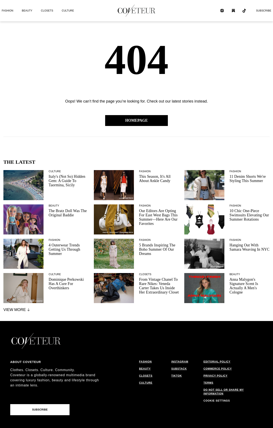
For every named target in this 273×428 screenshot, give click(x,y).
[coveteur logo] (136, 10)
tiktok (176, 375)
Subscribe (263, 10)
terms (208, 382)
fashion (7, 10)
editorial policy (217, 361)
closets (47, 10)
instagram (179, 361)
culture (68, 10)
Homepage (136, 120)
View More (16, 310)
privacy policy (215, 375)
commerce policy (217, 368)
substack (179, 368)
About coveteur (25, 362)
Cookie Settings (216, 400)
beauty (27, 10)
